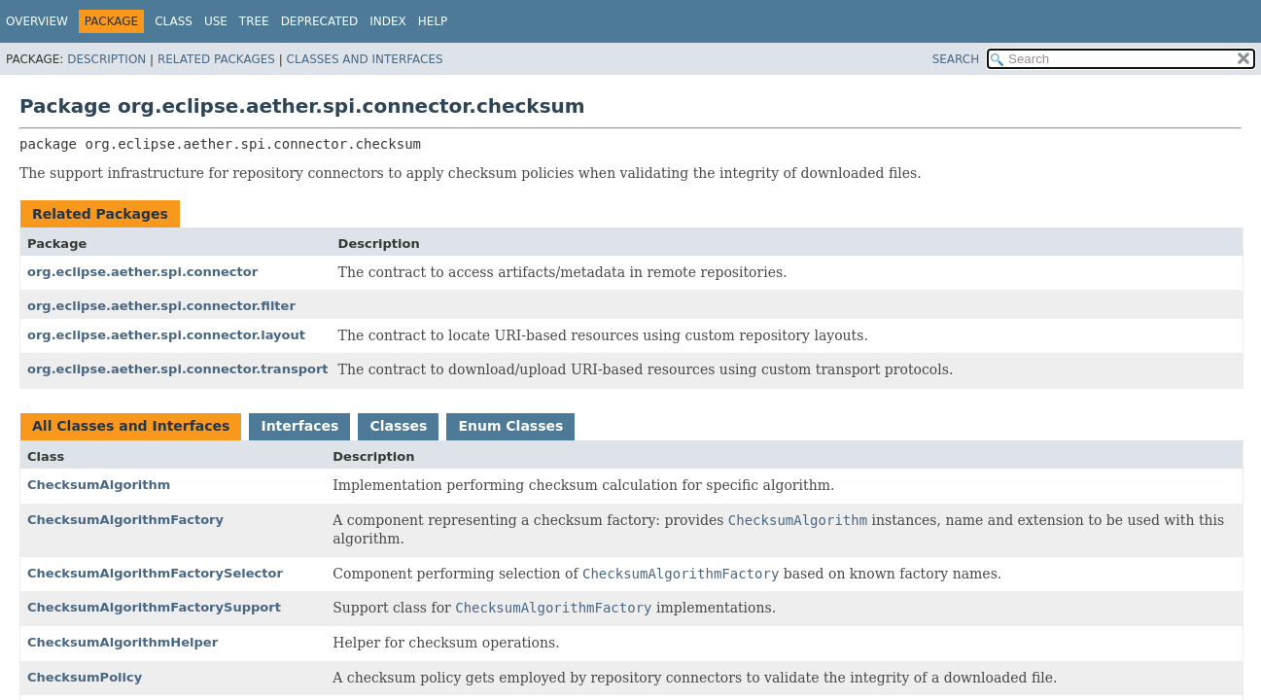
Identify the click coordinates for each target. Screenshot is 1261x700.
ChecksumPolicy (84, 677)
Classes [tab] (398, 426)
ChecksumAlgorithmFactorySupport (154, 607)
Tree (254, 21)
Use (216, 21)
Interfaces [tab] (299, 426)
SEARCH (956, 59)
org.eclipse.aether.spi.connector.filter (161, 305)
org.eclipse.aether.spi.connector (142, 271)
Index (387, 21)
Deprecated (320, 21)
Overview (37, 21)
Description (106, 59)
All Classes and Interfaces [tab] (130, 426)
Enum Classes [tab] (510, 426)
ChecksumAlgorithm (98, 484)
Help (433, 21)
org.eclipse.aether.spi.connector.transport (178, 369)
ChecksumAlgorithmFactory (125, 519)
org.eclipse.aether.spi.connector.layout (166, 335)
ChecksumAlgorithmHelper (122, 642)
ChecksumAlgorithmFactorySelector (155, 573)
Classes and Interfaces (365, 59)
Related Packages (216, 59)
